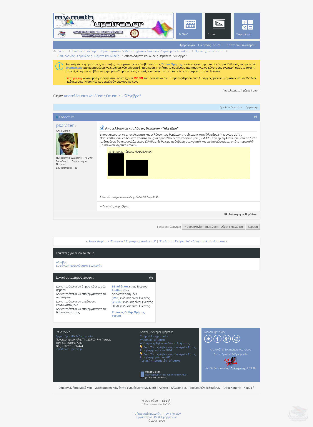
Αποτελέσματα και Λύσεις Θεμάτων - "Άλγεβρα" (102, 95)
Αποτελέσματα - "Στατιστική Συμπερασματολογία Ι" (122, 241)
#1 (255, 117)
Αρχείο (163, 388)
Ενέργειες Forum (209, 45)
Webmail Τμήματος (152, 340)
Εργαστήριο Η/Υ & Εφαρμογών (74, 336)
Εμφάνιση (251, 107)
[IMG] (116, 298)
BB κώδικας (120, 286)
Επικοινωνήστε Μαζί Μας (75, 388)
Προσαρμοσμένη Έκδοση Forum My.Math (166, 374)
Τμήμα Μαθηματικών (154, 336)
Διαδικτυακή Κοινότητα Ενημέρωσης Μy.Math (125, 388)
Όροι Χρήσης (232, 388)
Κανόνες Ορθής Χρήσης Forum (128, 313)
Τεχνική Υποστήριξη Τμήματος (160, 360)
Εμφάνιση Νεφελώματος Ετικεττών (79, 265)
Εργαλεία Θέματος (230, 107)
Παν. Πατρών (172, 413)
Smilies (117, 290)
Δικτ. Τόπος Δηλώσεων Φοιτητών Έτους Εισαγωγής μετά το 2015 (168, 355)
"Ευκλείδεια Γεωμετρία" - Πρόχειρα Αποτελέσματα (192, 241)
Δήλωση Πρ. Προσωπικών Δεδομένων (195, 388)
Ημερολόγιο (187, 45)
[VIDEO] (117, 302)
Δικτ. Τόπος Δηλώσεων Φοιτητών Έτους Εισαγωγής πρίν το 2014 (168, 348)
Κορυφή (253, 227)
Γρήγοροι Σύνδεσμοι (241, 45)
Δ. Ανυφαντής (238, 368)
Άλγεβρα (61, 262)
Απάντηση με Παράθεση (241, 214)
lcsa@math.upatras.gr (69, 349)
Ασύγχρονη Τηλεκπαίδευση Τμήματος (165, 343)
